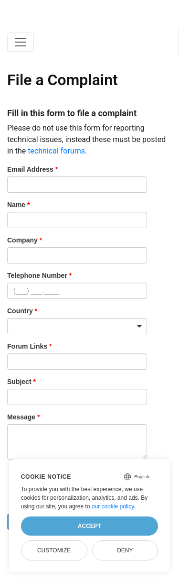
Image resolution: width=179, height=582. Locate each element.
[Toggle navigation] (20, 42)
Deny (125, 550)
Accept (89, 526)
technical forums (56, 150)
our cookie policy (113, 506)
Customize (54, 550)
